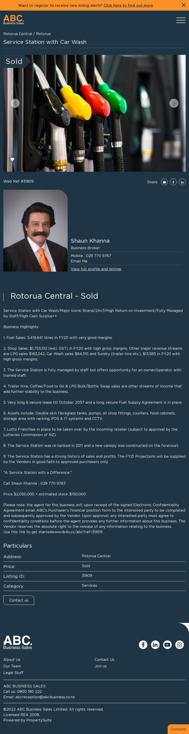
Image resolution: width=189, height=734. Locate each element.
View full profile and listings (96, 269)
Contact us (18, 600)
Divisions (178, 729)
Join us (101, 666)
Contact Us (104, 660)
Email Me (79, 261)
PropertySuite (39, 720)
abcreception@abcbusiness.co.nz (45, 697)
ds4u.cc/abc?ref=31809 (82, 532)
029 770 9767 (98, 256)
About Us (11, 660)
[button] (15, 103)
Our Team (12, 666)
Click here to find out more (128, 5)
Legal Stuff (13, 673)
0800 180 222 (29, 691)
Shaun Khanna (90, 240)
